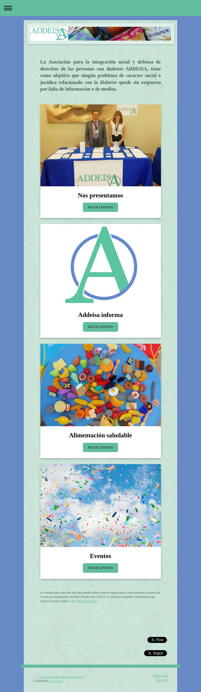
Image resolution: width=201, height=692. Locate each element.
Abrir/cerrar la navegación (100, 8)
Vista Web (162, 679)
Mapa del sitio (75, 676)
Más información (87, 601)
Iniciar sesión (160, 675)
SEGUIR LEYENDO (100, 207)
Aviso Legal (56, 681)
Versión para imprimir (49, 676)
